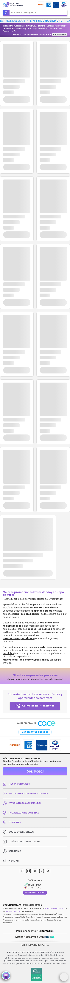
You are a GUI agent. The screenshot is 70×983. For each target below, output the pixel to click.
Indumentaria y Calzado (38, 34)
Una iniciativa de (35, 723)
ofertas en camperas (53, 647)
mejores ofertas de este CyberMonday (26, 660)
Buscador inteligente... (24, 12)
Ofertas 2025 (18, 34)
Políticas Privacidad (13, 911)
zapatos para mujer (44, 611)
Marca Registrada (32, 905)
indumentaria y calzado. (44, 608)
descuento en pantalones (18, 638)
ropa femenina (49, 623)
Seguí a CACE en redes (35, 732)
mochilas (8, 653)
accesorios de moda (39, 629)
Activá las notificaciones (38, 705)
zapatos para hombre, (26, 614)
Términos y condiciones (53, 908)
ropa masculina (12, 626)
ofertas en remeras (46, 632)
